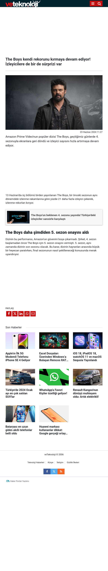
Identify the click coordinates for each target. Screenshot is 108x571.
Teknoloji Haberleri (35, 462)
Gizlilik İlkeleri (73, 462)
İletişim (60, 462)
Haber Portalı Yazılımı (19, 481)
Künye (50, 462)
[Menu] (92, 3)
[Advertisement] (54, 31)
